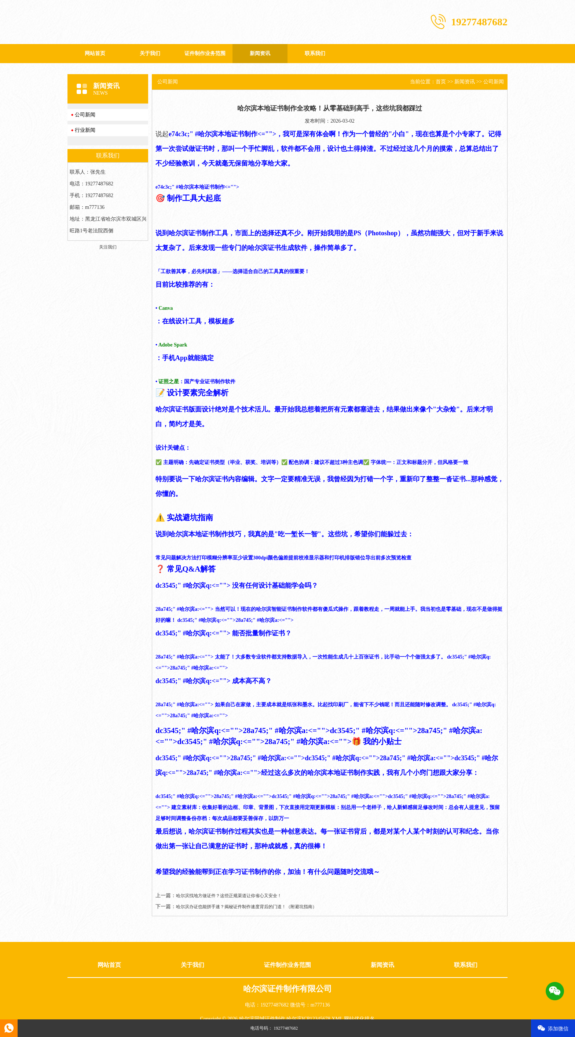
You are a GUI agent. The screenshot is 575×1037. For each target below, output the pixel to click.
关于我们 (150, 53)
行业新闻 (85, 130)
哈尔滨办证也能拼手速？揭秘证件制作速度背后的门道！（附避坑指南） (246, 906)
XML (337, 1019)
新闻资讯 (260, 53)
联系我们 (315, 53)
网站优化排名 (359, 1019)
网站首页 (95, 53)
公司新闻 (85, 114)
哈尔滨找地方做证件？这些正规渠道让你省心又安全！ (229, 895)
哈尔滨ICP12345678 (308, 1019)
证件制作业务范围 (205, 53)
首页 (441, 81)
